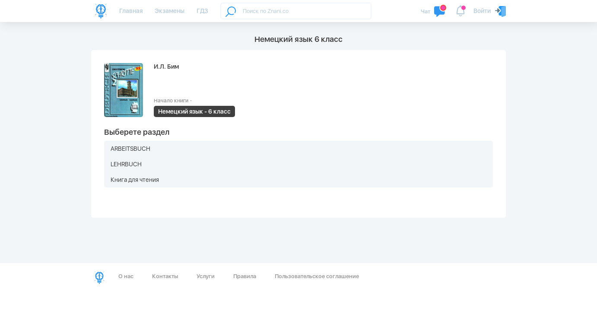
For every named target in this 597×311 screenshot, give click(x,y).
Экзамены (169, 10)
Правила (244, 276)
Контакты (165, 276)
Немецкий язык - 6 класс (194, 111)
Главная (131, 10)
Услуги (206, 276)
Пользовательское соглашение (317, 276)
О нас (125, 276)
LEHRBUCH (126, 164)
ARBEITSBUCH (130, 148)
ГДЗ (202, 10)
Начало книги (171, 101)
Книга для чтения (135, 179)
